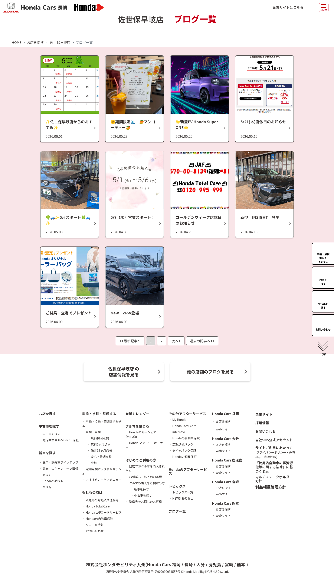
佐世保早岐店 (60, 42)
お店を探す (35, 42)
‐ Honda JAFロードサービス (102, 512)
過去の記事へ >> (202, 340)
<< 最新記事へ (130, 340)
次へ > (176, 340)
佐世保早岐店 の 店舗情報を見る (123, 371)
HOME (17, 42)
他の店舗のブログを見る (210, 371)
